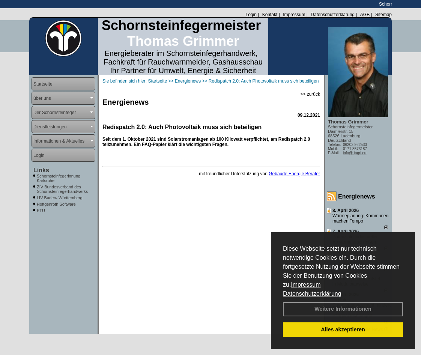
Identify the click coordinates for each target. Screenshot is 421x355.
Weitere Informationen (342, 309)
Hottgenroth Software (56, 204)
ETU (41, 210)
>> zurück (310, 94)
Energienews (356, 196)
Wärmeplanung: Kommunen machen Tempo (360, 218)
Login (250, 14)
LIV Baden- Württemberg (60, 198)
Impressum (305, 284)
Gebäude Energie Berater (294, 173)
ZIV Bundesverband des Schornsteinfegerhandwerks (62, 189)
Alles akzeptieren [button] (343, 329)
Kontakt (270, 14)
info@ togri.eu (354, 153)
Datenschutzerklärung (312, 293)
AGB (365, 14)
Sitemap (383, 14)
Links (41, 170)
